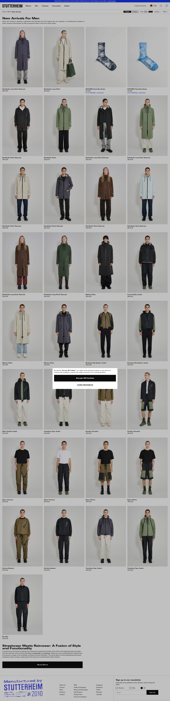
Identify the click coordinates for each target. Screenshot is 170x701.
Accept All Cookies (85, 378)
